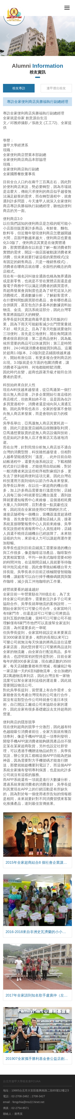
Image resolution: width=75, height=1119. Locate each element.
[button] (7, 36)
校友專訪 (18, 88)
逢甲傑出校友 (56, 88)
